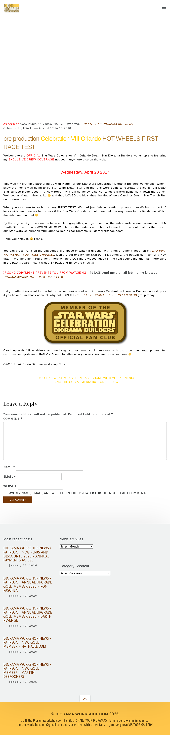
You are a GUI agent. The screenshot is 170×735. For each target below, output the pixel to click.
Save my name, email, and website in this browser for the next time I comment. (77, 493)
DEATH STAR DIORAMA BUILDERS (108, 124)
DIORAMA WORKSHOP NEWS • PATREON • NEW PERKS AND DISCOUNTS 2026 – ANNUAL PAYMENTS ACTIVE (27, 554)
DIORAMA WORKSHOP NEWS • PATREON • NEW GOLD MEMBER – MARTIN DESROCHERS (27, 671)
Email (9, 476)
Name (9, 467)
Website (10, 486)
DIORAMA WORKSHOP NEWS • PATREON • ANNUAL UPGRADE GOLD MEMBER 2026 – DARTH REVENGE (27, 614)
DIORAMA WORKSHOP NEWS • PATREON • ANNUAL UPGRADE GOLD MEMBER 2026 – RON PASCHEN (27, 584)
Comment (12, 419)
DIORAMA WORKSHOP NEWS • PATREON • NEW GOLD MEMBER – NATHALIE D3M (27, 643)
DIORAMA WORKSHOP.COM (82, 714)
